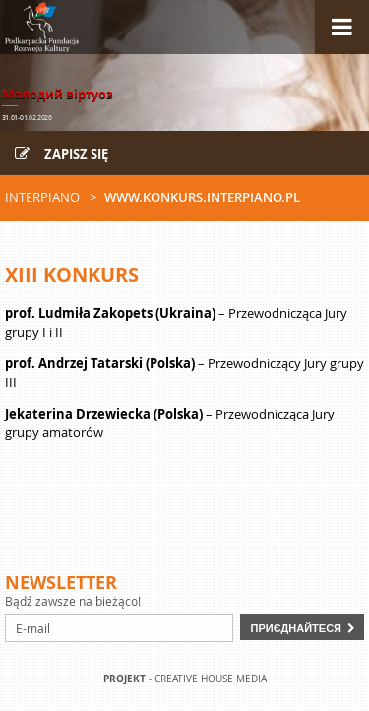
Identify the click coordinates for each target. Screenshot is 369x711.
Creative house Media (210, 679)
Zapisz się (61, 153)
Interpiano (42, 197)
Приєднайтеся (295, 627)
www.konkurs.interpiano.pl (202, 197)
